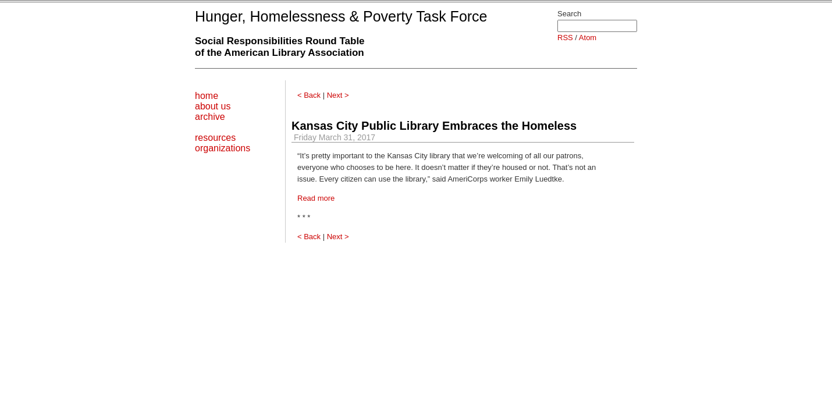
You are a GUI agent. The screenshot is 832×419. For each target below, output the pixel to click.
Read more (316, 198)
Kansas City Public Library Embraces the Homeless (434, 125)
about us (212, 106)
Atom (587, 37)
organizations (222, 148)
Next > (338, 95)
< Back (309, 95)
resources (215, 138)
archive (210, 117)
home (206, 96)
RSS (565, 37)
